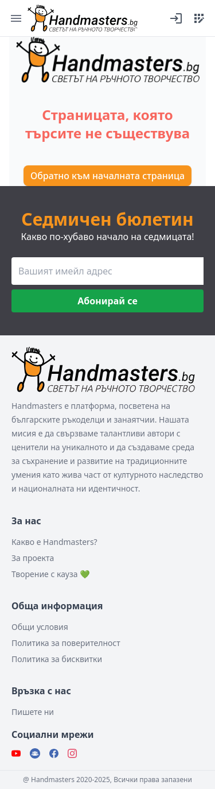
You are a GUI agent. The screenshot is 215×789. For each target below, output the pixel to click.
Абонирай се (107, 301)
